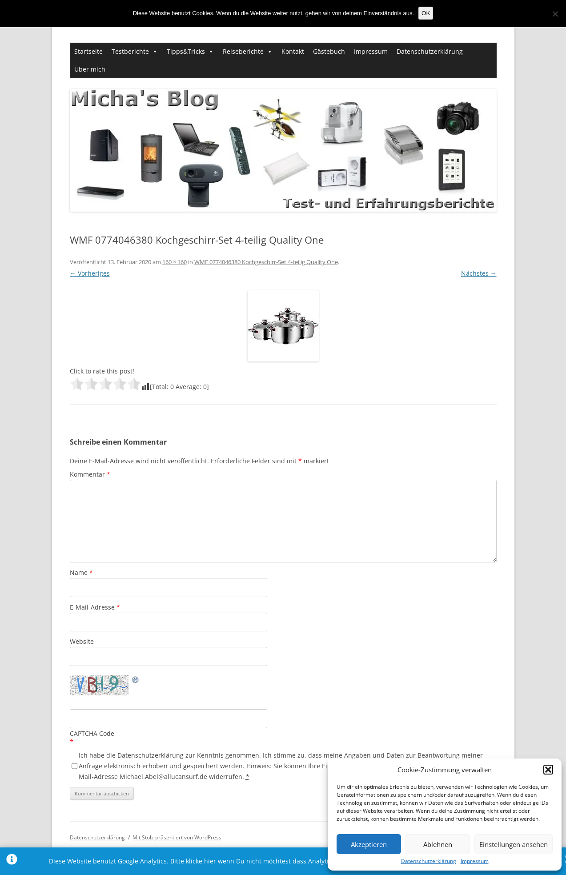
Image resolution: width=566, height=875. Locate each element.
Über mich (89, 69)
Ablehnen (437, 844)
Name (81, 572)
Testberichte (130, 51)
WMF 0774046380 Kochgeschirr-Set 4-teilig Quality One (266, 262)
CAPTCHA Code (92, 733)
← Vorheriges (90, 273)
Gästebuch (329, 51)
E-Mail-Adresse (95, 607)
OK (425, 13)
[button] (548, 769)
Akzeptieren (369, 844)
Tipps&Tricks (186, 51)
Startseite (88, 51)
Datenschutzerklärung (428, 861)
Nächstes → (479, 273)
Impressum (475, 861)
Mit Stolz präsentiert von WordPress (176, 837)
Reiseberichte (243, 51)
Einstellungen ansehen (513, 844)
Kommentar (90, 474)
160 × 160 (174, 262)
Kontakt (292, 51)
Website (82, 641)
